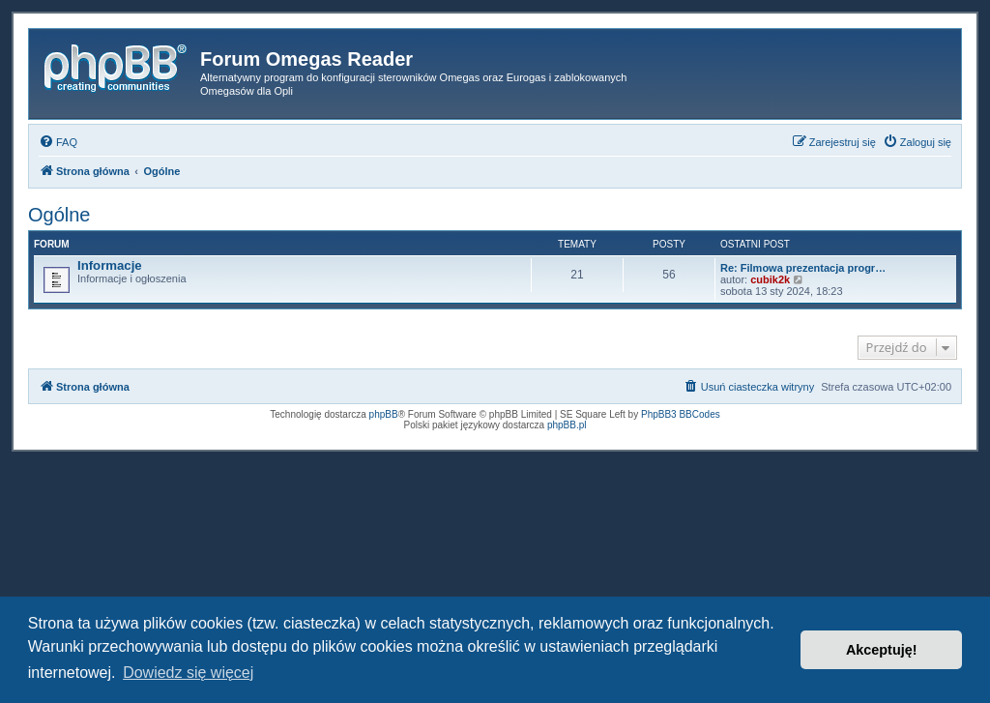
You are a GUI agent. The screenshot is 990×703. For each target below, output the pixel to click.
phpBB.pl (567, 425)
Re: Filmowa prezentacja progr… (803, 268)
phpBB (383, 414)
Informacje (109, 265)
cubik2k (770, 279)
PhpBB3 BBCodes (680, 414)
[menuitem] (58, 142)
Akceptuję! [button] (881, 650)
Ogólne (59, 214)
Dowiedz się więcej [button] (188, 672)
